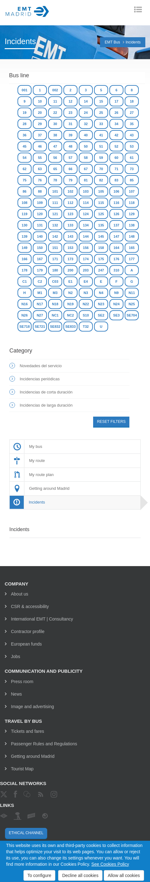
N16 (24, 304)
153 (70, 248)
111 (55, 203)
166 (24, 259)
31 (70, 124)
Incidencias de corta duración (46, 392)
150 (39, 248)
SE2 (101, 315)
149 (24, 248)
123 (70, 214)
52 (116, 146)
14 (86, 101)
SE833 (70, 326)
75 (24, 180)
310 (116, 270)
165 (131, 248)
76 (40, 180)
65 (55, 169)
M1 (40, 293)
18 (131, 101)
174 (85, 259)
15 (101, 101)
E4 (86, 281)
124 (85, 214)
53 (131, 146)
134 (85, 225)
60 (116, 158)
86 (24, 191)
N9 (116, 293)
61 (131, 158)
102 (70, 191)
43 (131, 135)
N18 (55, 304)
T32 (86, 326)
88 (40, 191)
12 (70, 101)
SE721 (40, 326)
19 (24, 112)
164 (116, 248)
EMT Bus (112, 42)
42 (116, 135)
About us (19, 593)
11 (55, 101)
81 (86, 180)
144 (85, 236)
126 (116, 214)
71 (116, 169)
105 (101, 191)
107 (131, 191)
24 (86, 112)
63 (40, 169)
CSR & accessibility (30, 606)
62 (24, 169)
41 (101, 135)
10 (40, 101)
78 (55, 180)
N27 (40, 315)
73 (131, 169)
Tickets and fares (27, 731)
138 (131, 225)
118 (131, 203)
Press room (22, 681)
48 (70, 146)
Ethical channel (26, 833)
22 (55, 112)
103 (85, 191)
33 (101, 124)
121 (55, 214)
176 (116, 259)
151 (55, 248)
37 (40, 135)
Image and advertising (32, 706)
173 (70, 259)
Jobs (15, 656)
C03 (55, 281)
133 (70, 225)
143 (70, 236)
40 (86, 135)
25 (101, 112)
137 (116, 225)
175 (101, 259)
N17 (40, 304)
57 (70, 158)
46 (40, 146)
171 (55, 259)
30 (55, 124)
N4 (101, 293)
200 (70, 270)
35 (131, 124)
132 (55, 225)
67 (86, 169)
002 (55, 90)
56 (55, 158)
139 (24, 236)
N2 (70, 293)
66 (70, 169)
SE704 (132, 315)
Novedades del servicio (41, 365)
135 (101, 225)
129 (131, 214)
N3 (85, 293)
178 (24, 270)
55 (40, 158)
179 (39, 270)
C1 (24, 281)
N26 (24, 315)
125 (101, 214)
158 (101, 248)
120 (39, 214)
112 (70, 203)
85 (131, 180)
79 (70, 180)
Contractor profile (27, 631)
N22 (85, 304)
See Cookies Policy (110, 864)
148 (131, 236)
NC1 (55, 315)
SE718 (24, 326)
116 (116, 203)
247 (101, 270)
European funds (26, 643)
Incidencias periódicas (40, 379)
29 (40, 124)
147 (116, 236)
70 (101, 169)
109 (39, 203)
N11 (131, 293)
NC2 (70, 315)
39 (70, 135)
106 (116, 191)
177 (131, 259)
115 (101, 203)
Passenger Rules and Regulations (44, 743)
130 (24, 225)
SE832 (55, 326)
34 (116, 124)
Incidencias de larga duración (46, 405)
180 (55, 270)
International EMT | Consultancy (42, 618)
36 (24, 135)
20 (40, 112)
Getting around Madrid (32, 756)
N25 (131, 304)
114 (85, 203)
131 (39, 225)
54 (24, 158)
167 (39, 259)
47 (55, 146)
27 (131, 112)
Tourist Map (22, 768)
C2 (40, 281)
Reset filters (111, 421)
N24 (116, 304)
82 (101, 180)
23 (70, 112)
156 (85, 248)
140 (39, 236)
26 (116, 112)
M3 (55, 293)
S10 (86, 315)
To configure (39, 875)
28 (24, 124)
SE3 (116, 315)
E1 (70, 281)
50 (86, 146)
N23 (101, 304)
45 (24, 146)
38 (55, 135)
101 (55, 191)
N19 (70, 304)
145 (101, 236)
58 (86, 158)
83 (116, 180)
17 (116, 101)
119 (24, 214)
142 (55, 236)
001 (24, 90)
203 (85, 270)
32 (86, 124)
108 (24, 203)
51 (101, 146)
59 (101, 158)
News (16, 694)
